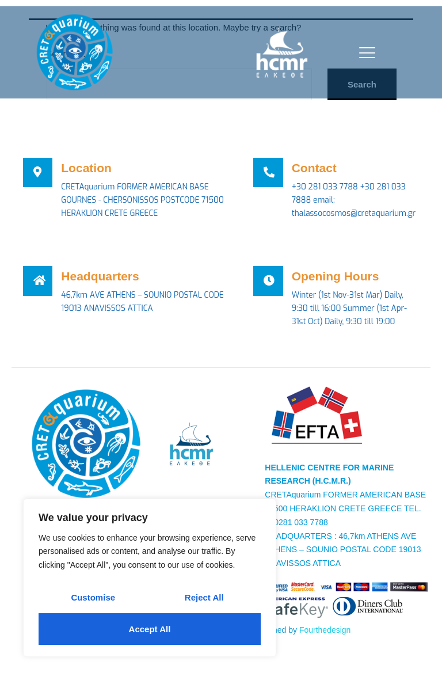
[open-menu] (365, 53)
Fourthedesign (325, 632)
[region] (149, 578)
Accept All (150, 629)
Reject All (204, 597)
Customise (93, 597)
